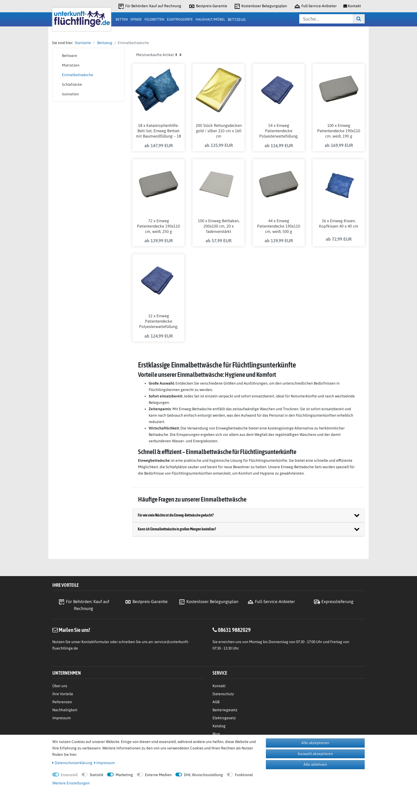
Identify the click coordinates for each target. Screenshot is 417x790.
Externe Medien (158, 775)
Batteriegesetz (225, 710)
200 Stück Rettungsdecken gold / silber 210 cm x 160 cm (219, 130)
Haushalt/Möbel (210, 19)
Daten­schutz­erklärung (72, 763)
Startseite (82, 43)
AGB (216, 702)
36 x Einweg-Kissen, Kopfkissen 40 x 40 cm (338, 223)
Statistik (96, 775)
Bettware (69, 55)
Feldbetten (154, 19)
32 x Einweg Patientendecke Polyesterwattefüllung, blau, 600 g (158, 322)
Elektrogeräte (180, 19)
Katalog (219, 726)
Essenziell (69, 775)
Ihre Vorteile (62, 694)
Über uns (59, 686)
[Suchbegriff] (326, 19)
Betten (122, 19)
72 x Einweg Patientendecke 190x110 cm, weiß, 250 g (158, 226)
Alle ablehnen (315, 764)
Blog (216, 734)
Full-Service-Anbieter (315, 6)
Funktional (244, 775)
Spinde (136, 19)
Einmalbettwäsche (77, 75)
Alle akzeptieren (315, 743)
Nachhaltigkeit (64, 710)
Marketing (124, 775)
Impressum (61, 718)
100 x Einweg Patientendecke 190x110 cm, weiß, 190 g (338, 130)
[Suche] (359, 19)
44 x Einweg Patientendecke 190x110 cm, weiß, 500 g (278, 226)
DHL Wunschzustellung (203, 775)
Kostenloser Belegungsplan (260, 6)
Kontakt (219, 686)
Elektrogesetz (224, 718)
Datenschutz (223, 694)
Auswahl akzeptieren (315, 754)
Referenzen (62, 702)
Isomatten (70, 94)
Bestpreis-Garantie (207, 6)
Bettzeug (237, 19)
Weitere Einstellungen (71, 783)
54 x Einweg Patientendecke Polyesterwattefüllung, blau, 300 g (278, 131)
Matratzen (71, 65)
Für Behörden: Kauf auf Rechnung (149, 6)
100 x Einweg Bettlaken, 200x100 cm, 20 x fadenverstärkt (218, 226)
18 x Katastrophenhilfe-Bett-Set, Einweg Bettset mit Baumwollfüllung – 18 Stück (158, 131)
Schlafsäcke (72, 84)
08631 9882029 (234, 630)
